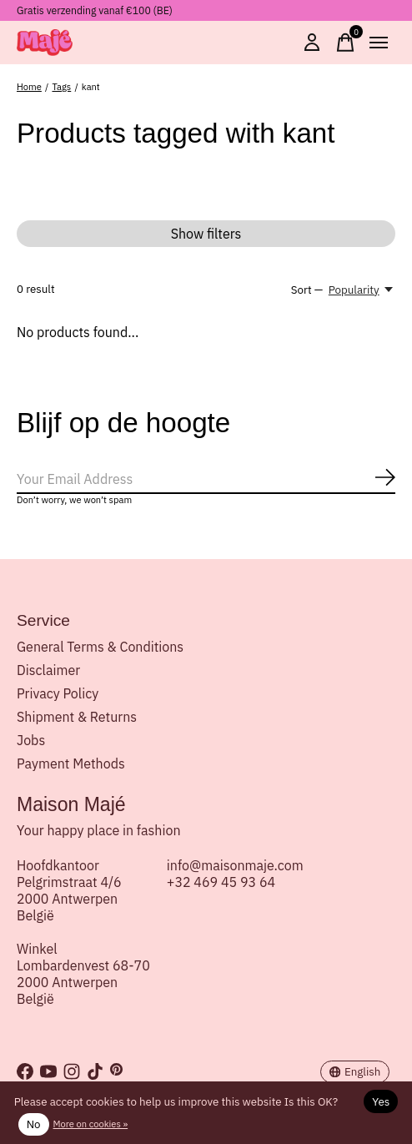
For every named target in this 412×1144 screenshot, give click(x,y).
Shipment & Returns (77, 716)
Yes (380, 1101)
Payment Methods (71, 763)
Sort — (307, 289)
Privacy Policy (57, 693)
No (34, 1123)
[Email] (206, 480)
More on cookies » (90, 1124)
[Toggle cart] (345, 42)
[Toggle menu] (378, 42)
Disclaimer (48, 670)
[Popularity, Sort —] (362, 289)
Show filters (206, 233)
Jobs (31, 740)
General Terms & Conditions (100, 646)
